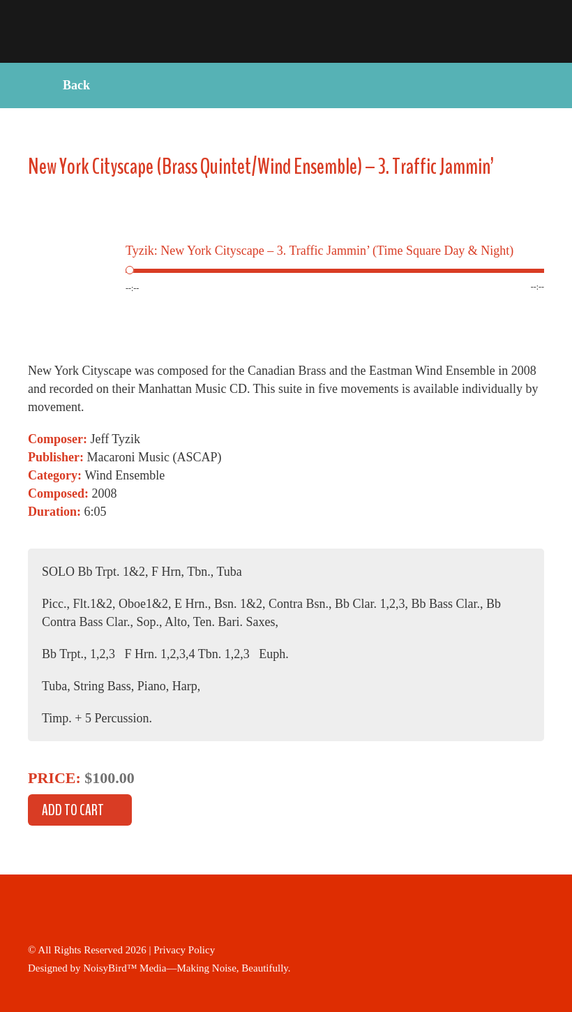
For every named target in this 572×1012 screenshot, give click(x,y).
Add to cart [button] (73, 810)
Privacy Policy (184, 949)
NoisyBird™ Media (124, 968)
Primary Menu (544, 31)
